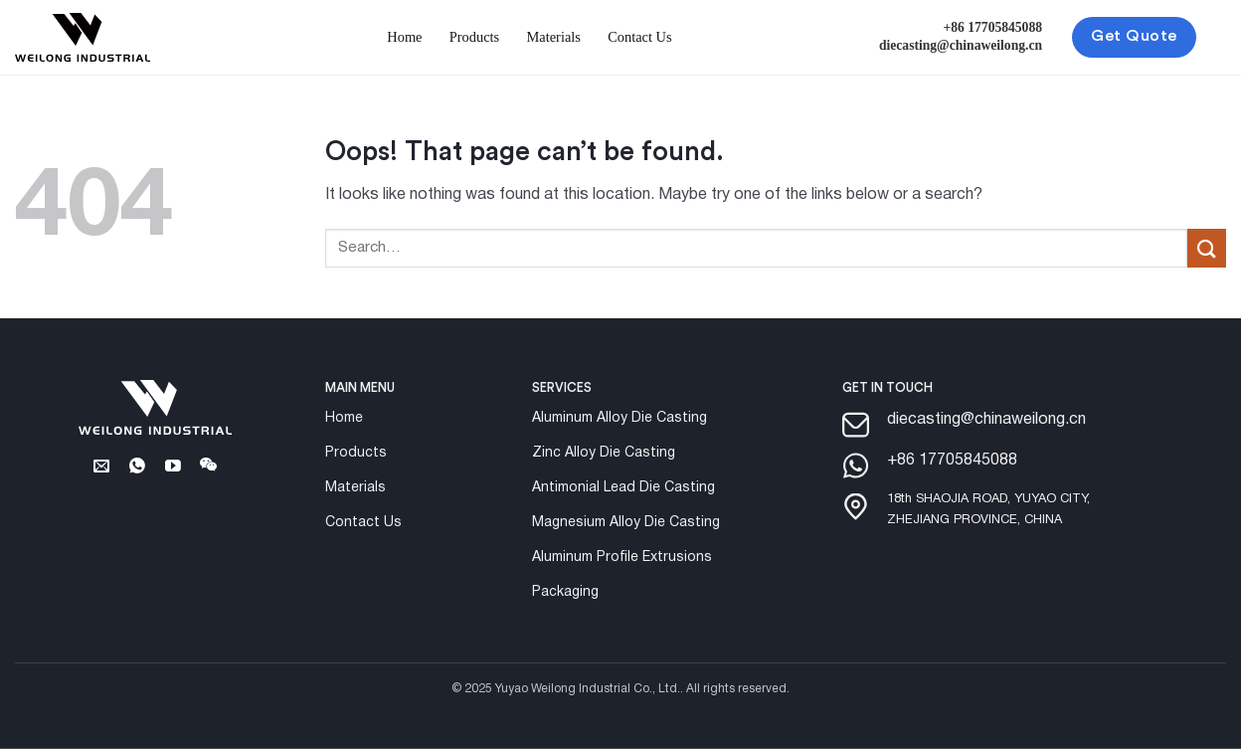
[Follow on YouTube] (173, 467)
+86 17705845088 (993, 27)
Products (474, 37)
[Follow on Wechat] (209, 467)
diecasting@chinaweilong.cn (960, 45)
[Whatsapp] (136, 467)
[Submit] (1206, 248)
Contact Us (639, 37)
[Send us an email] (101, 467)
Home (404, 37)
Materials (554, 37)
